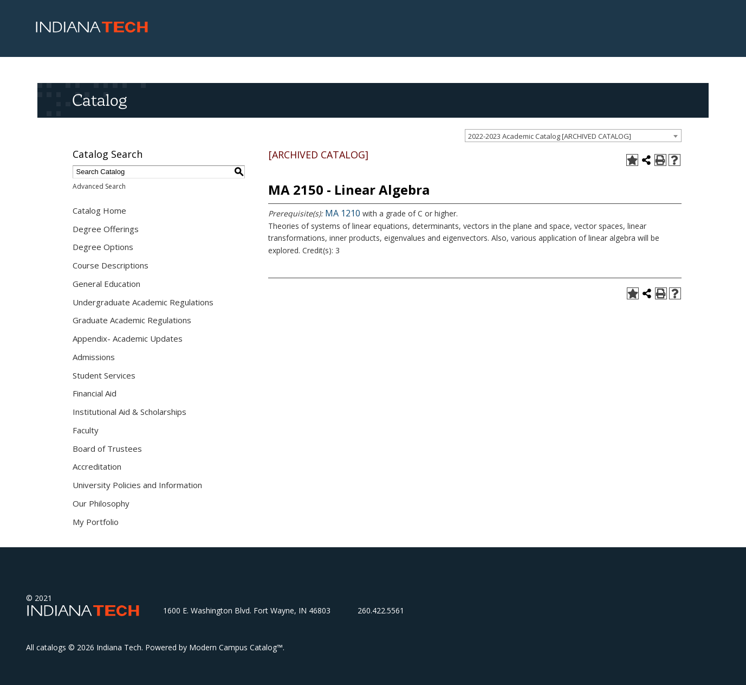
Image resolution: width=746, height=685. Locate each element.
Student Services (104, 375)
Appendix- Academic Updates (128, 338)
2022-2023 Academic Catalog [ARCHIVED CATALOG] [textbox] (549, 136)
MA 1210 (342, 213)
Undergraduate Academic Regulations (143, 302)
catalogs (51, 647)
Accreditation (97, 466)
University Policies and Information (137, 484)
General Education (106, 283)
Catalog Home (99, 210)
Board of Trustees (107, 448)
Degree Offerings (106, 228)
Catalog (99, 100)
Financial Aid (94, 393)
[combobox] (573, 135)
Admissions (94, 356)
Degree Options (103, 246)
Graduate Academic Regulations (132, 320)
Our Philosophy (101, 503)
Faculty (86, 430)
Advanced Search (99, 186)
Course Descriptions (110, 265)
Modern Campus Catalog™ (236, 647)
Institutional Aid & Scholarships (129, 411)
